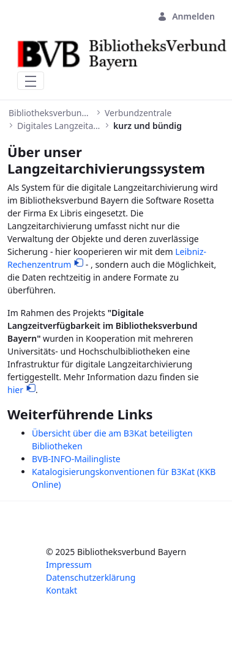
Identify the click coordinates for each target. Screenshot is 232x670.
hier (15, 390)
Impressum (69, 564)
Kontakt (61, 590)
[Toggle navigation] (30, 81)
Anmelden (186, 16)
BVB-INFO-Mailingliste (76, 459)
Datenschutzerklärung (90, 577)
